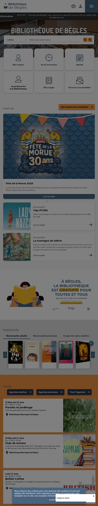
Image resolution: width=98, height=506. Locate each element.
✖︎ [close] (93, 496)
